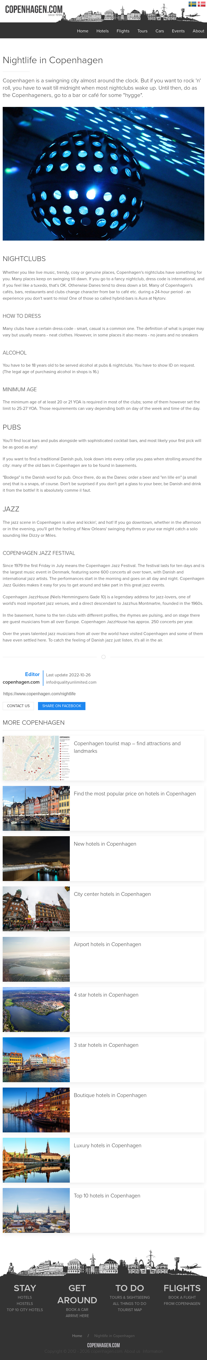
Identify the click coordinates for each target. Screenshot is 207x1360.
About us (132, 1351)
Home (82, 31)
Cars (160, 31)
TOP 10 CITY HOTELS (25, 1310)
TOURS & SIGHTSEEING (130, 1297)
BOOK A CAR (77, 1309)
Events (178, 31)
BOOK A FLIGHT (182, 1297)
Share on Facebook (61, 706)
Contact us (18, 706)
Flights (123, 31)
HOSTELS (25, 1303)
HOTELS (25, 1297)
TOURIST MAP (130, 1310)
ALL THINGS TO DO (129, 1303)
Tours (142, 31)
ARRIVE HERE (77, 1316)
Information (153, 1351)
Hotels (102, 31)
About (198, 31)
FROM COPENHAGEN (182, 1303)
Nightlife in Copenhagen (53, 60)
